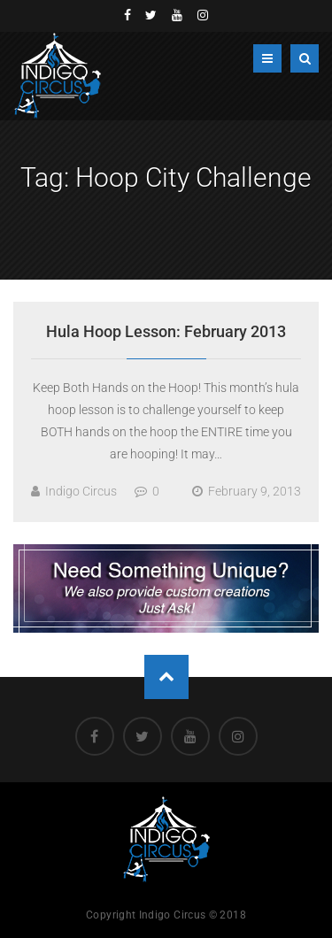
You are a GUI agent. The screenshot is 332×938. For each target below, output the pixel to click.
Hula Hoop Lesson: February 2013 (166, 331)
